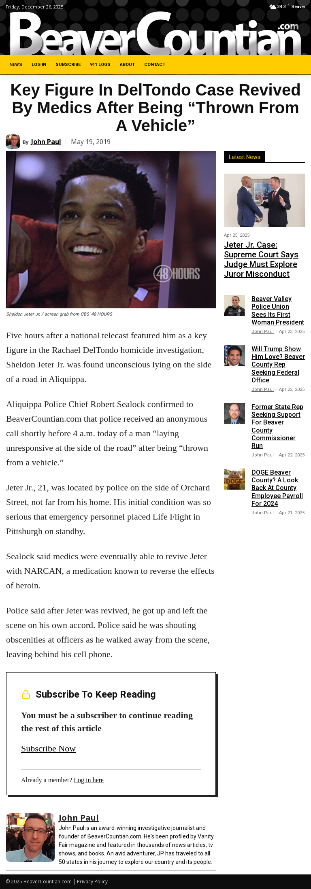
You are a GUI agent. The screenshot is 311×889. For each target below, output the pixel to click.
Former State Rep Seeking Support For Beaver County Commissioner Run (277, 407)
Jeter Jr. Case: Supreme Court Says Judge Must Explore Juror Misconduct (264, 250)
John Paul (46, 141)
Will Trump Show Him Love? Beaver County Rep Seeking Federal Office (278, 346)
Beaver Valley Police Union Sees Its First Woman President (277, 292)
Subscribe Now (48, 748)
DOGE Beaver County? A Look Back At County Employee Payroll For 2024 (277, 469)
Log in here (89, 780)
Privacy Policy (92, 881)
